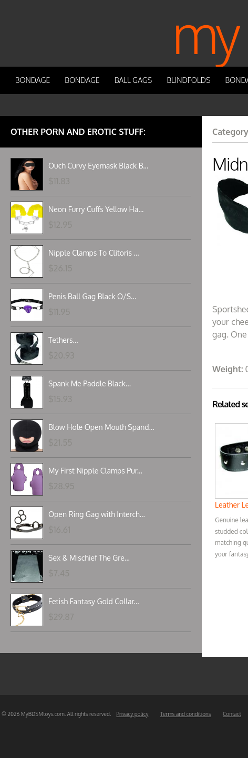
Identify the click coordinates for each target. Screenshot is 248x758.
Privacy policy (132, 714)
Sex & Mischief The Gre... (89, 557)
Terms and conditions (185, 714)
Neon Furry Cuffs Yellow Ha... (95, 209)
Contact (232, 714)
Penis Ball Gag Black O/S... (92, 296)
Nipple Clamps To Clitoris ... (93, 252)
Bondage (32, 80)
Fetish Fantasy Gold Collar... (93, 601)
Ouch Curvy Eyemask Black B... (98, 165)
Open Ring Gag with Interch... (96, 514)
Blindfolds (188, 80)
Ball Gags (133, 80)
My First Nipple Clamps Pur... (95, 470)
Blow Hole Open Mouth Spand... (101, 427)
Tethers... (63, 339)
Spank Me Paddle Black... (89, 383)
